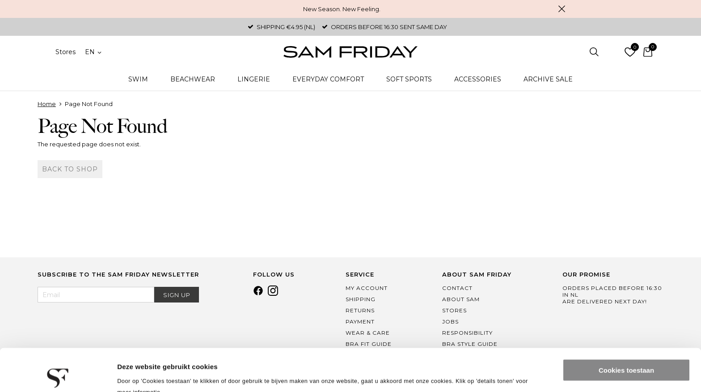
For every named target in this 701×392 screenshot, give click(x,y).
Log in (612, 52)
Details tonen (138, 374)
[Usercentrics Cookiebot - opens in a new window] (58, 374)
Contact (457, 288)
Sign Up (176, 294)
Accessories (477, 79)
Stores (65, 52)
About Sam (461, 299)
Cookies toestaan (626, 328)
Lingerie (253, 79)
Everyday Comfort (328, 79)
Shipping (361, 299)
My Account (367, 288)
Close (561, 8)
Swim (138, 79)
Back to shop (70, 169)
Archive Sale (548, 79)
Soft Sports (409, 79)
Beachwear (192, 79)
